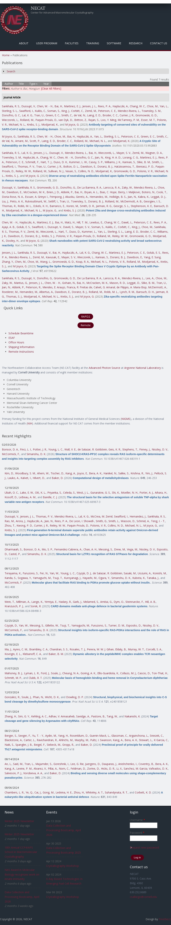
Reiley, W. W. (23, 171)
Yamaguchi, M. (42, 578)
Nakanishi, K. (132, 716)
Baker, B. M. (56, 654)
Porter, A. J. (146, 492)
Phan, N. (38, 697)
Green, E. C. (53, 115)
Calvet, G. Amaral (104, 287)
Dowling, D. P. (75, 697)
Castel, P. (14, 554)
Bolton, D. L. (71, 166)
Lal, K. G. (27, 115)
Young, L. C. (55, 449)
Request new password (144, 847)
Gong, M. (48, 792)
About (23, 43)
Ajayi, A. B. (8, 227)
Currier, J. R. (127, 115)
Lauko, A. (13, 478)
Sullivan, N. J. (56, 171)
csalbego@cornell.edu (143, 897)
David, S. (68, 227)
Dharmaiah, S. (13, 549)
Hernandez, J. (138, 516)
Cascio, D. (144, 673)
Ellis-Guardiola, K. (108, 673)
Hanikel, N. (110, 473)
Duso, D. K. (60, 162)
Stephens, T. (130, 449)
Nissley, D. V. (160, 449)
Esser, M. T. (148, 120)
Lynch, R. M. (127, 292)
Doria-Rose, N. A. (12, 197)
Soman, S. (53, 111)
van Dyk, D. (65, 120)
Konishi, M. (159, 573)
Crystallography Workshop (62, 866)
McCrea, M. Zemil (102, 516)
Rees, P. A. (104, 106)
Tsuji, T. (58, 578)
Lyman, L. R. (31, 673)
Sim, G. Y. (24, 716)
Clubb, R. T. (36, 678)
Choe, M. (152, 106)
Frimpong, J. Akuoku (62, 197)
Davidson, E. (88, 166)
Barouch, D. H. (145, 292)
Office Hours (16, 342)
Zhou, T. (10, 525)
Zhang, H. (11, 716)
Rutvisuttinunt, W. (36, 201)
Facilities (71, 43)
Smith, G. (101, 521)
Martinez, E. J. (72, 106)
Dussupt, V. (28, 106)
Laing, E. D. (94, 115)
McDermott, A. (157, 287)
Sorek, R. (35, 606)
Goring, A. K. (88, 673)
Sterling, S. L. (10, 111)
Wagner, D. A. (153, 153)
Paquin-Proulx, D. (46, 120)
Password (137, 832)
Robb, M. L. (25, 206)
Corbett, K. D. (143, 792)
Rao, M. (9, 521)
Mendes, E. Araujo (54, 287)
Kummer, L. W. (78, 162)
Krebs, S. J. (33, 124)
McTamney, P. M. (128, 120)
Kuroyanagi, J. (72, 578)
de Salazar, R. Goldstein (92, 449)
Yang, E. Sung (152, 257)
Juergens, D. (92, 764)
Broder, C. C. (110, 115)
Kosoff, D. (11, 497)
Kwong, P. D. (25, 525)
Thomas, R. (9, 206)
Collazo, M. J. (128, 673)
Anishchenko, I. (127, 764)
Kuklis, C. (40, 111)
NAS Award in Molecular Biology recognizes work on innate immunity (22, 874)
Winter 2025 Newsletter (19, 821)
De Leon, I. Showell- (81, 521)
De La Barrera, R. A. (89, 187)
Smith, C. (66, 115)
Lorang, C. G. (130, 157)
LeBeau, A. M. (27, 497)
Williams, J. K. (113, 162)
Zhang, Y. (7, 261)
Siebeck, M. (54, 744)
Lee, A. (150, 278)
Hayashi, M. (90, 578)
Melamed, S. (91, 602)
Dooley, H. (12, 240)
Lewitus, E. (96, 222)
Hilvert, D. (39, 478)
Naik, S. (9, 744)
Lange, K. (37, 602)
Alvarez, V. (40, 768)
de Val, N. (80, 115)
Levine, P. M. (24, 768)
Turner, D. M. (116, 625)
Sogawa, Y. (24, 578)
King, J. (65, 111)
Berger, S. (11, 735)
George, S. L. (121, 206)
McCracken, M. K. (34, 192)
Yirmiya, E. (50, 602)
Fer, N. (44, 573)
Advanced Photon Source (104, 368)
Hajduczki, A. (120, 106)
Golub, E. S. (23, 227)
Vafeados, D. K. (158, 768)
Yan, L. (164, 106)
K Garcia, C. (161, 740)
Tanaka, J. (153, 578)
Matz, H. (70, 222)
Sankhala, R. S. (11, 106)
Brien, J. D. (53, 192)
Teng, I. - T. (158, 521)
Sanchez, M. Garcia (135, 768)
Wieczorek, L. (10, 120)
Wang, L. (45, 261)
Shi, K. (115, 492)
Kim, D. (9, 473)
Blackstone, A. (13, 740)
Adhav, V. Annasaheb (62, 716)
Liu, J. (5, 201)
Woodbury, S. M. (25, 473)
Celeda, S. (69, 492)
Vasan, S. (71, 171)
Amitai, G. (106, 602)
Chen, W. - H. (45, 106)
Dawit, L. (126, 222)
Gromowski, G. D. (146, 115)
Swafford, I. (26, 111)
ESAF (11, 338)
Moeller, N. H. (129, 492)
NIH (29, 423)
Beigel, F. (39, 744)
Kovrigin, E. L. (13, 654)
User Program (46, 43)
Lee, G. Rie (77, 764)
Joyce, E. (82, 473)
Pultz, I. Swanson (100, 740)
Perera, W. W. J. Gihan (100, 649)
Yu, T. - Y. (38, 735)
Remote (86, 325)
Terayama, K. (13, 573)
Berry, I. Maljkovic (129, 192)
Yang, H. (63, 735)
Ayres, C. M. (20, 649)
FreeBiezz (165, 919)
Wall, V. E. (70, 449)
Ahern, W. (43, 473)
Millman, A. (23, 602)
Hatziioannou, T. (124, 166)
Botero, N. (148, 192)
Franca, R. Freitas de (79, 287)
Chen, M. (20, 261)
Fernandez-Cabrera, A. (68, 549)
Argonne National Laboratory (142, 368)
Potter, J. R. (40, 449)
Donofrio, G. (68, 187)
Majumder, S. (43, 764)
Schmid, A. (143, 521)
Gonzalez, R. (12, 697)
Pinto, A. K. (16, 201)
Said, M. (18, 764)
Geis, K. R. (114, 449)
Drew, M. (119, 549)
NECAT (38, 8)
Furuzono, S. (30, 573)
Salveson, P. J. (13, 773)
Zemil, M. (91, 111)
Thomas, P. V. (26, 166)
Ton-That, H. (160, 673)
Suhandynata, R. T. (116, 792)
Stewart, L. (145, 740)
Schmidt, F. (32, 162)
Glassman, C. (119, 735)
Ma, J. (8, 649)
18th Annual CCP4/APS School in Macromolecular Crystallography (21, 852)
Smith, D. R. (87, 206)
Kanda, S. (10, 578)
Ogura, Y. (104, 578)
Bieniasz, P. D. (145, 166)
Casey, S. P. (96, 162)
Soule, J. (56, 673)
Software (114, 43)
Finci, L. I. (25, 449)
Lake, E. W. (26, 492)
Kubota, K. (138, 578)
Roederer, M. (10, 292)
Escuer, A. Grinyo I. (36, 197)
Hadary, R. (65, 602)
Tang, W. (112, 716)
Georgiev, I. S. (152, 201)
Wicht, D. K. (52, 697)
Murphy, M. (82, 740)
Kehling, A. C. (39, 716)
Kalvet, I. (26, 478)
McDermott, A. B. (131, 201)
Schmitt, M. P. (13, 678)
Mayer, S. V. (123, 153)
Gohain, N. (68, 283)
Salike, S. (123, 473)
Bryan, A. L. (91, 192)
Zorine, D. (93, 768)
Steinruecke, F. (134, 602)
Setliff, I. (53, 201)
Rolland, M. (27, 120)
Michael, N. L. (17, 124)
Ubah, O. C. (11, 492)
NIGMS (125, 419)
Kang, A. (70, 473)
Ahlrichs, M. (66, 740)
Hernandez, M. (99, 197)
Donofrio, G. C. (11, 115)
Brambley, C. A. (38, 649)
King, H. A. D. (113, 157)
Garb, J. (77, 602)
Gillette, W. (51, 625)
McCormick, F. (11, 454)
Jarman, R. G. (104, 206)
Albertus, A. (46, 292)
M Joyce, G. (72, 124)
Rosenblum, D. (79, 735)
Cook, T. (161, 192)
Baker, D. (57, 478)
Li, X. (119, 768)
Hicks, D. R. (108, 768)
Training (92, 43)
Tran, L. (29, 764)
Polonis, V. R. (145, 171)
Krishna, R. (137, 473)
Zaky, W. (127, 187)
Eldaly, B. (120, 649)
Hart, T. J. (46, 162)
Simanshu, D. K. (36, 454)
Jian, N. (99, 157)
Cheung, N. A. (70, 673)
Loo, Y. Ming (108, 120)
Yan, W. (54, 573)
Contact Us (158, 43)
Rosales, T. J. (77, 649)
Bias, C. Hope (108, 192)
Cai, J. (37, 792)
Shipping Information (21, 347)
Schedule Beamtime (20, 333)
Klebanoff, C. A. (32, 654)
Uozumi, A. (144, 573)
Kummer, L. (89, 231)
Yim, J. (149, 473)
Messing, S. (105, 549)
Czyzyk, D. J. (84, 573)
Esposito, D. (133, 625)
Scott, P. (35, 141)
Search (11, 71)
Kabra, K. (143, 197)
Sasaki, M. (130, 573)
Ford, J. (45, 673)
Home (6, 55)
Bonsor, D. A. (10, 449)
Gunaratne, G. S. (100, 492)
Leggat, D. (133, 283)
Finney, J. (144, 449)
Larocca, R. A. (111, 187)
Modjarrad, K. (49, 124)
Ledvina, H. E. (64, 792)
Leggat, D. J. (158, 197)
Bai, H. (58, 106)
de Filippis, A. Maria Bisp (132, 287)
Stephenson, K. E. (141, 206)
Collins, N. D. (86, 171)
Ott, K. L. (40, 492)
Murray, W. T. (136, 649)
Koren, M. (72, 206)
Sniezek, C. (156, 735)
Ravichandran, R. (47, 740)
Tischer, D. (57, 473)
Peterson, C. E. (107, 111)
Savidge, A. (83, 716)
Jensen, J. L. (89, 106)
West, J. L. (83, 492)
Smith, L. (157, 162)
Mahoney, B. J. (14, 673)
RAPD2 (85, 316)
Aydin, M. (51, 735)
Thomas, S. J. (14, 296)
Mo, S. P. (47, 549)
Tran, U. (39, 115)
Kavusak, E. (53, 257)
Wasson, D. (128, 521)
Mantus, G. (21, 283)
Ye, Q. (29, 792)
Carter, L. (29, 740)
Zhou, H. (79, 792)
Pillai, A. (52, 768)
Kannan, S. (128, 162)
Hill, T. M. (82, 222)
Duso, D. (74, 231)
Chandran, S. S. (59, 649)
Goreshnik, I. (61, 764)
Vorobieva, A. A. (33, 773)
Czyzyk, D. (11, 625)
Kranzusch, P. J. (14, 606)
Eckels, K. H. (40, 206)
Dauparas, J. (109, 764)
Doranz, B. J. (105, 166)
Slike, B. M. (143, 162)
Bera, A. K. (95, 473)
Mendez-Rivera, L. (129, 111)
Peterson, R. (33, 287)
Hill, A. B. (150, 602)
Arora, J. (21, 521)
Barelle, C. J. (50, 497)
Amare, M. (21, 141)
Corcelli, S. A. (154, 649)
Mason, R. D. (117, 283)
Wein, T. (10, 602)
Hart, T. (63, 231)
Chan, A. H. (90, 549)
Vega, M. (132, 549)
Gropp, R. (68, 744)
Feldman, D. (78, 768)
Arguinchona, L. (138, 735)
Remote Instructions (21, 351)
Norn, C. (64, 768)
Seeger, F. (24, 735)
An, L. (8, 764)
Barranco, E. (57, 206)
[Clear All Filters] (51, 88)
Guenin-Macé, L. (100, 735)
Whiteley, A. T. (94, 792)
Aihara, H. (161, 492)
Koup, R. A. (82, 261)
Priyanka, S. (54, 492)
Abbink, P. (67, 192)
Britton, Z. (80, 120)
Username (137, 820)
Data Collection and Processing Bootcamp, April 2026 (22, 896)
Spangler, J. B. (23, 744)
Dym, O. (119, 602)
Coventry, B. (146, 764)
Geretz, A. (82, 197)
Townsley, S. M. (151, 111)
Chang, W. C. (137, 106)
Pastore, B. (98, 716)
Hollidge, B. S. (117, 197)
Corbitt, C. (77, 111)
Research (135, 43)
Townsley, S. (79, 201)
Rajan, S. (93, 120)
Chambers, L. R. (14, 792)
